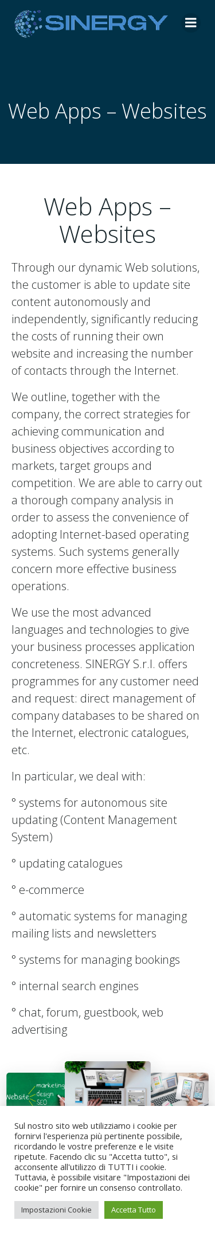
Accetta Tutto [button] (133, 1209)
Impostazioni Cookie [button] (56, 1209)
